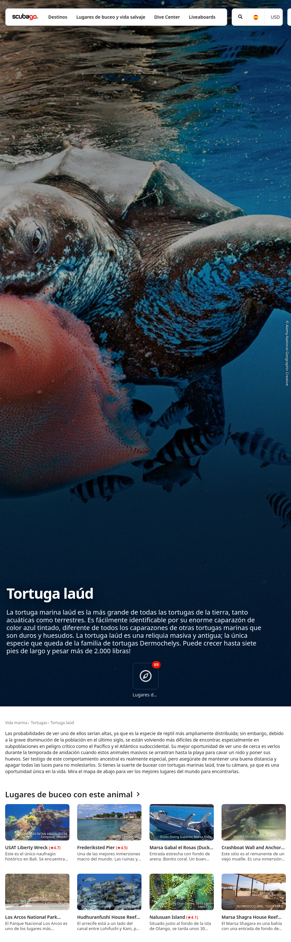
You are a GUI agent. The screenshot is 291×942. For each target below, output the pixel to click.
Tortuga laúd (62, 722)
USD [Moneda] (275, 17)
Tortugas (39, 722)
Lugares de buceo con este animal (72, 794)
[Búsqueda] (239, 17)
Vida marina (16, 722)
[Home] (25, 17)
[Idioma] (255, 17)
